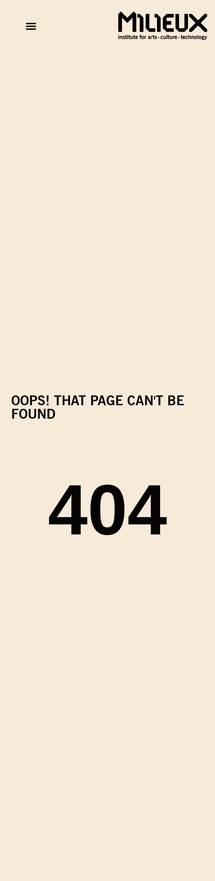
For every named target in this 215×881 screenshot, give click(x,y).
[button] (30, 26)
